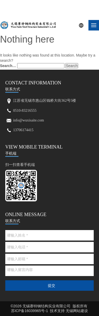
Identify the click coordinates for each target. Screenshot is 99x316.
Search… (8, 66)
